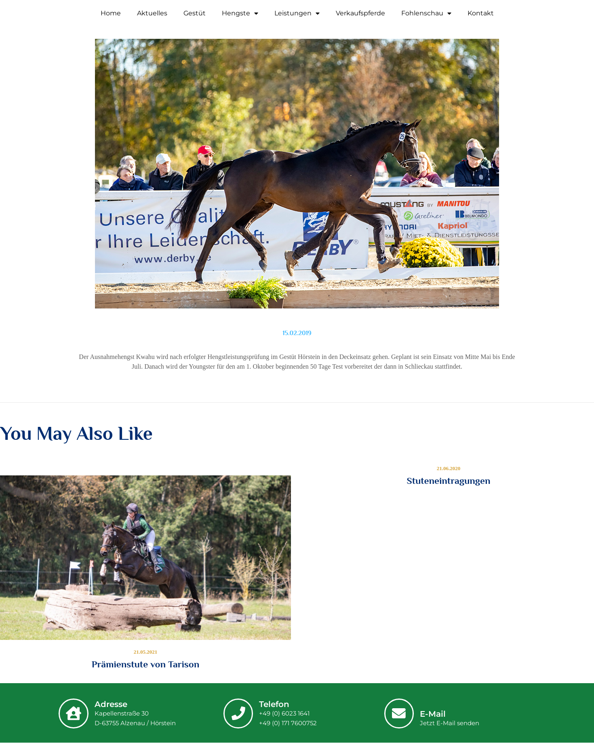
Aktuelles (152, 13)
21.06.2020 (449, 468)
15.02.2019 (297, 333)
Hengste (240, 13)
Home (111, 13)
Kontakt (481, 13)
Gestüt (194, 13)
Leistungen (297, 13)
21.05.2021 (146, 652)
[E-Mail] (399, 713)
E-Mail (434, 714)
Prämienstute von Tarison (145, 664)
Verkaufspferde (360, 13)
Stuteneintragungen (448, 480)
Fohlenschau (426, 13)
